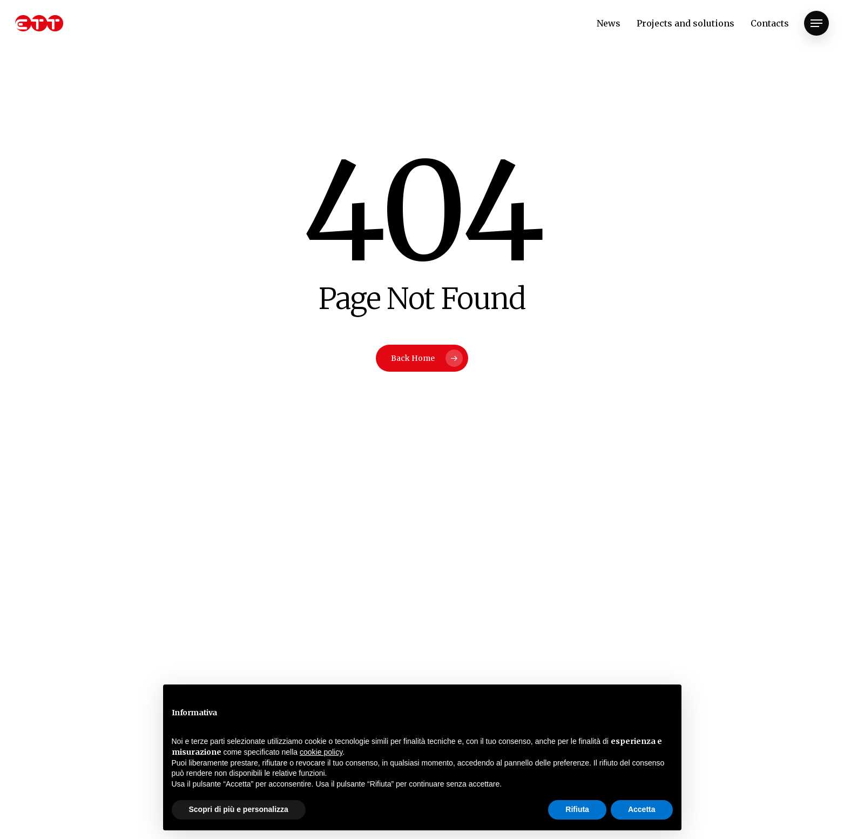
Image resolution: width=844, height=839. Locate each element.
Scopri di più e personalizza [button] (238, 809)
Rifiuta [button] (577, 809)
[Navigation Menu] (816, 23)
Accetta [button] (642, 809)
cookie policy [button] (321, 752)
